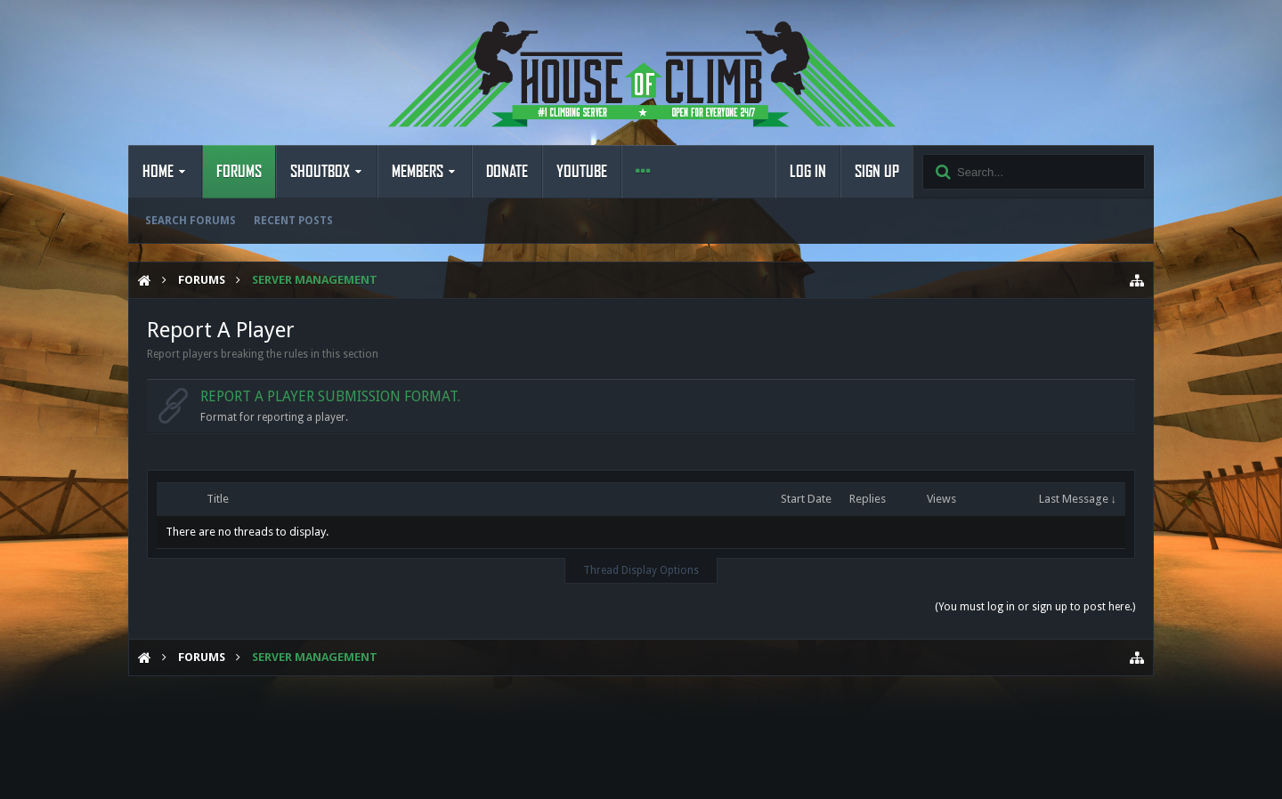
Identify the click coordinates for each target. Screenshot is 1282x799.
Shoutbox (320, 172)
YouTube (581, 172)
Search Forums (190, 220)
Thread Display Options (641, 570)
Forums (239, 172)
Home (158, 172)
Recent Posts (293, 220)
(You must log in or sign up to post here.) (1035, 607)
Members (417, 172)
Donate (507, 172)
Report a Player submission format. (330, 396)
